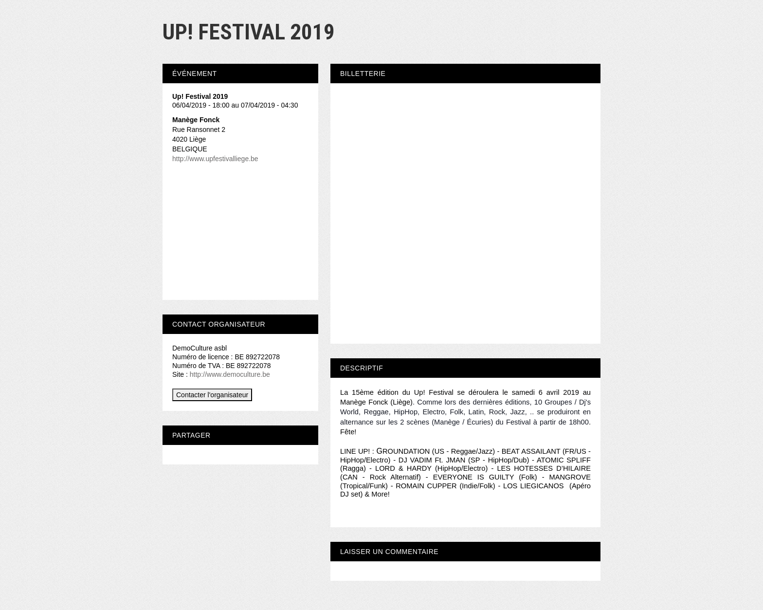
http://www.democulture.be (230, 374)
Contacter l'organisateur (212, 395)
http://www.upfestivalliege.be (215, 159)
